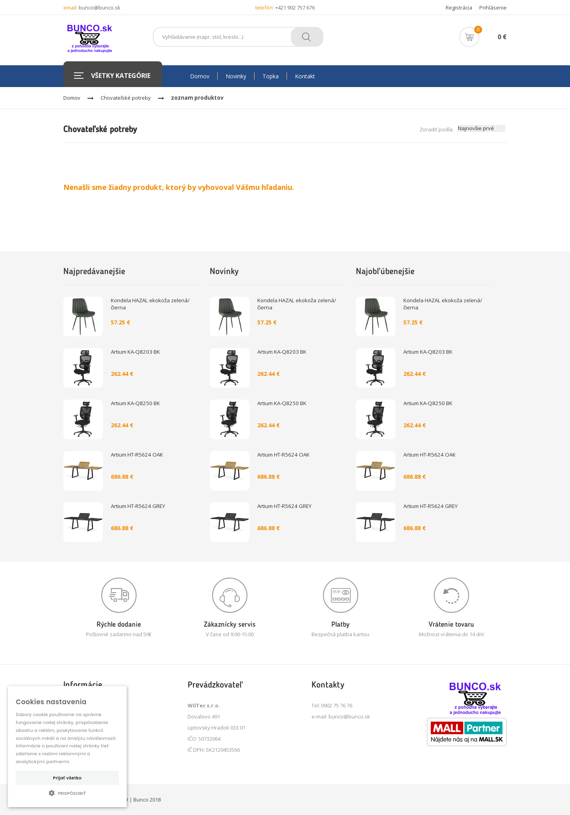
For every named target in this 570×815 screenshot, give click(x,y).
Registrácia (459, 7)
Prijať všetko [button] (67, 778)
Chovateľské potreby (126, 97)
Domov (71, 97)
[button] (67, 793)
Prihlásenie (493, 7)
